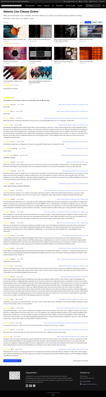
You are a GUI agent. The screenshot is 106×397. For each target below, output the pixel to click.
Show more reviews (12, 361)
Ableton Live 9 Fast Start (10, 61)
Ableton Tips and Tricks (86, 39)
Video (39, 5)
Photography (30, 5)
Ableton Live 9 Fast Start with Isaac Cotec (77, 148)
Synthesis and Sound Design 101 (63, 61)
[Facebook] (30, 385)
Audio (80, 5)
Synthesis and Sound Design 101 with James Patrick (74, 155)
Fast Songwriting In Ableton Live (12, 81)
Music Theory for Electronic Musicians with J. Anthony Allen (72, 111)
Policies (53, 395)
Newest (94, 22)
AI (53, 5)
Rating (100, 22)
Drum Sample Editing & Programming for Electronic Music (39, 82)
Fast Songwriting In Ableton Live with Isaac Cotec (75, 141)
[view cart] (86, 1)
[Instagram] (34, 385)
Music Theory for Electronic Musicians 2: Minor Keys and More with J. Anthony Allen (66, 118)
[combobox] (93, 5)
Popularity (87, 22)
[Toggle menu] (104, 5)
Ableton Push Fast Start (86, 61)
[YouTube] (27, 385)
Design (46, 5)
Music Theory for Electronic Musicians (40, 39)
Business (59, 5)
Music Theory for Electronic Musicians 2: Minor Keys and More (65, 40)
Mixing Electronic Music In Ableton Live (14, 39)
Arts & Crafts (70, 5)
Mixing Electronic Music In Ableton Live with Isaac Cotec (73, 104)
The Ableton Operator (35, 61)
